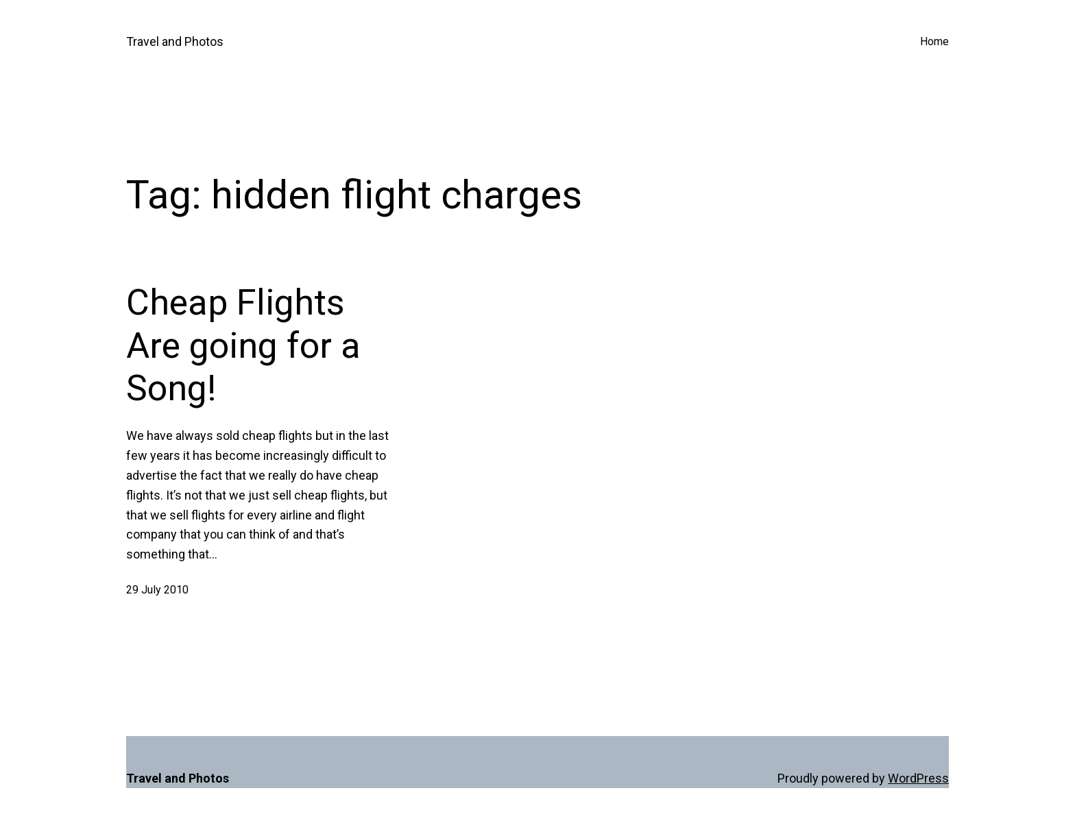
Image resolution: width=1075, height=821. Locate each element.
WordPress (918, 778)
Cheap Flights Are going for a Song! (243, 345)
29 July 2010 (157, 589)
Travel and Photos (175, 41)
